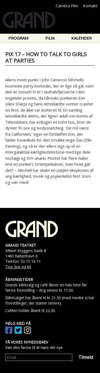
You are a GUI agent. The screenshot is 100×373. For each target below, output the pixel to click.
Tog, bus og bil (18, 266)
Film (49, 38)
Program (18, 38)
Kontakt (90, 5)
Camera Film (67, 5)
